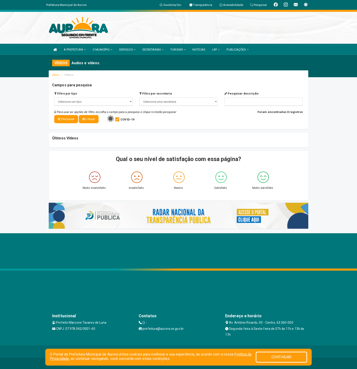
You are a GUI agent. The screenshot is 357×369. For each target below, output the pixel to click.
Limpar (88, 119)
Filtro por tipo (65, 93)
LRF (216, 49)
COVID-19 (127, 119)
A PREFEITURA (75, 49)
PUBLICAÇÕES (237, 49)
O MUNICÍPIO (102, 49)
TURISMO (178, 49)
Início (55, 75)
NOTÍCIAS (198, 49)
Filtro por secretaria (155, 93)
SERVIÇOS (127, 49)
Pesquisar (66, 119)
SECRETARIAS (152, 49)
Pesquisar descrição (241, 93)
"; (178, 101)
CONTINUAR (281, 357)
